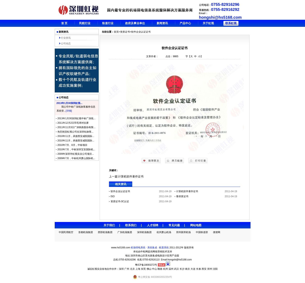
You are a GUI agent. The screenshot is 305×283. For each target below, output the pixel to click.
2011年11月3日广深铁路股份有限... (77, 127)
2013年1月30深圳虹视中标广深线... (77, 118)
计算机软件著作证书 (131, 176)
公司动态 (66, 43)
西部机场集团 (105, 232)
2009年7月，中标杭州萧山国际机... (76, 158)
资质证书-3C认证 (120, 201)
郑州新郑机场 (183, 232)
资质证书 (125, 31)
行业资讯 (66, 37)
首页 (116, 31)
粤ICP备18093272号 (146, 264)
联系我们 (130, 225)
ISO (113, 196)
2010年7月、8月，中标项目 (72, 145)
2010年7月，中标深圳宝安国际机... (76, 149)
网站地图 (195, 225)
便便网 (216, 232)
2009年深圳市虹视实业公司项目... (76, 153)
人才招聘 (152, 225)
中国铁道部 (202, 232)
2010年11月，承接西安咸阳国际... (76, 136)
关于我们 (109, 225)
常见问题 (174, 225)
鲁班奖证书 (182, 196)
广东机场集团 (124, 232)
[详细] (69, 110)
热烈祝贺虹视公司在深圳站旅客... (75, 131)
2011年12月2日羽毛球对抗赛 (73, 122)
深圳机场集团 (144, 232)
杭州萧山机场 (164, 232)
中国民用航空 (66, 232)
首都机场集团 (85, 232)
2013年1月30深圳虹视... (70, 103)
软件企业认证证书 (120, 191)
